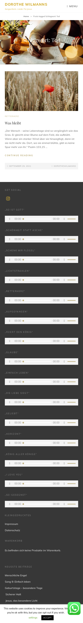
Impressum (11, 524)
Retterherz (12, 116)
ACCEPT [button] (47, 617)
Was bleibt (13, 123)
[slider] (72, 219)
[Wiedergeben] (9, 219)
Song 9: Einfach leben (18, 581)
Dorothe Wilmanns (26, 4)
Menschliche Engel (16, 575)
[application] (41, 219)
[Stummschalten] (64, 219)
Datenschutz (12, 530)
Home (26, 16)
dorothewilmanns (65, 166)
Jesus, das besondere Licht (21, 600)
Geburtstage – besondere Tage (23, 588)
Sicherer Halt (13, 594)
